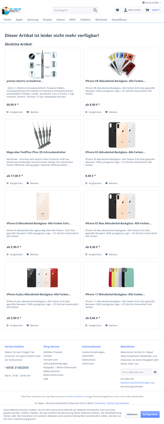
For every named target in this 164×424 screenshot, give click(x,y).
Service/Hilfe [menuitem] (150, 2)
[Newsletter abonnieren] (155, 372)
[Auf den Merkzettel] (33, 112)
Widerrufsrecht (51, 371)
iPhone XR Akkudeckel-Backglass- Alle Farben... (115, 81)
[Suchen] (95, 10)
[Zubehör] (85, 20)
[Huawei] (47, 20)
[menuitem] (76, 10)
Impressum (88, 363)
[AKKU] (72, 20)
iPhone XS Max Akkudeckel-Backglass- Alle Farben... (118, 223)
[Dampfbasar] (119, 20)
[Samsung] (33, 20)
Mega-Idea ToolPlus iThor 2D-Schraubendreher (36, 152)
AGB (45, 378)
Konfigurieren (150, 414)
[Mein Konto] (132, 10)
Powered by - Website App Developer (111, 403)
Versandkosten (77, 396)
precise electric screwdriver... (25, 81)
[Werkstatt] (101, 20)
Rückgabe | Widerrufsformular (60, 367)
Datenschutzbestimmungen (135, 382)
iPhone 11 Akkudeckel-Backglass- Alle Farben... (115, 294)
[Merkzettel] (117, 10)
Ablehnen (132, 414)
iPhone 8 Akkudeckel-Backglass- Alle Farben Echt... (39, 223)
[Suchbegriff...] (76, 10)
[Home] (7, 20)
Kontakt (47, 355)
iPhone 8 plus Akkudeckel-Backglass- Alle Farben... (39, 294)
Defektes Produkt (52, 352)
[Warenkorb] (153, 10)
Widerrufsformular (53, 374)
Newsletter (88, 355)
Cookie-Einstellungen (93, 352)
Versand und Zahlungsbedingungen (55, 361)
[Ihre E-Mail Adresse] (136, 372)
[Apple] (19, 20)
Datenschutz (88, 359)
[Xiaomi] (60, 20)
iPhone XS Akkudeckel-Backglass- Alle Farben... (115, 152)
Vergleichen (15, 112)
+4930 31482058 (17, 368)
